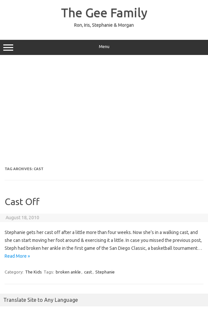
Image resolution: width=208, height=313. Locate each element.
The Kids (33, 272)
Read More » (17, 256)
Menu (104, 47)
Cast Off (22, 201)
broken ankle (68, 272)
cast (88, 272)
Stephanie (105, 272)
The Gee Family (104, 12)
